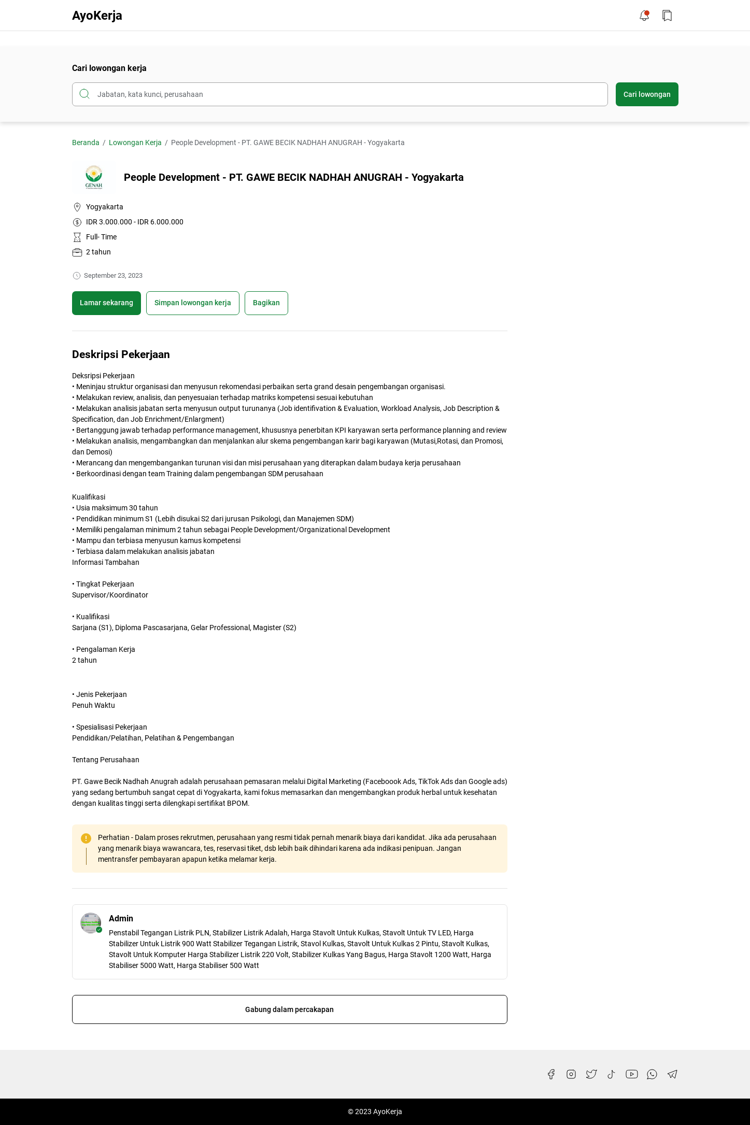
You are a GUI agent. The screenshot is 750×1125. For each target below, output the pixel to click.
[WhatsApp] (652, 1074)
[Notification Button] (644, 15)
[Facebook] (551, 1074)
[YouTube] (632, 1074)
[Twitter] (591, 1074)
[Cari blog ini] (340, 94)
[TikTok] (611, 1074)
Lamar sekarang (106, 302)
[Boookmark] (192, 303)
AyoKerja (97, 15)
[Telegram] (672, 1074)
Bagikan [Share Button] (266, 302)
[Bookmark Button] (667, 15)
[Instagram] (571, 1074)
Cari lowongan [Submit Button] (647, 94)
